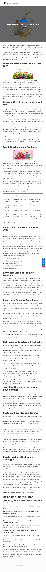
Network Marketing (23, 19)
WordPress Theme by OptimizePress (23, 567)
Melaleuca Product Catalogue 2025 (23, 24)
